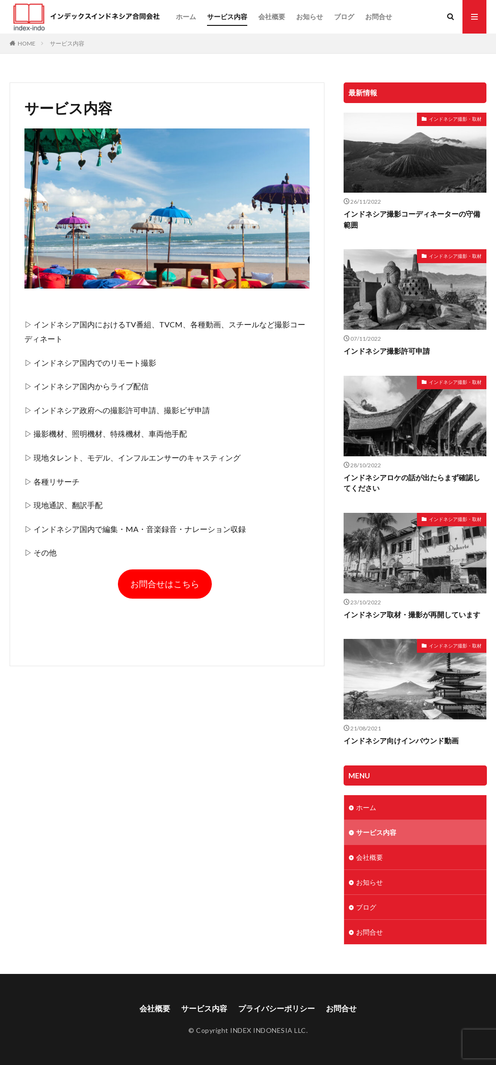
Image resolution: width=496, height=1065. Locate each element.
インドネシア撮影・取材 (455, 119)
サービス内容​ (227, 16)
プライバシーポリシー (276, 1008)
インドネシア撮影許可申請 (387, 351)
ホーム (186, 16)
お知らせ (309, 16)
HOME (26, 43)
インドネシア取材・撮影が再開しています (412, 614)
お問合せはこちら (164, 584)
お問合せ (378, 16)
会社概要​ (271, 16)
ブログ (344, 16)
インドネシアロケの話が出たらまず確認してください (412, 483)
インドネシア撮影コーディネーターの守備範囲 (412, 219)
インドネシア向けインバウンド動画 (401, 740)
